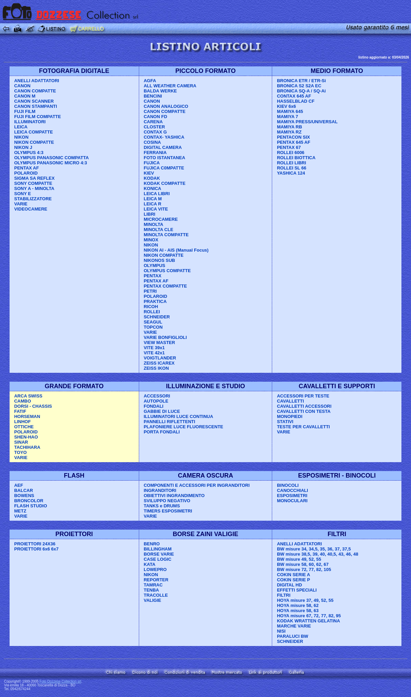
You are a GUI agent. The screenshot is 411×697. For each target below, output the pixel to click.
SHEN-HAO (26, 437)
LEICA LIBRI (157, 193)
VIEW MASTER (159, 342)
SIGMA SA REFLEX (34, 178)
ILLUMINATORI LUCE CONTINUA (178, 416)
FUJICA (152, 162)
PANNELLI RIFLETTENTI (169, 421)
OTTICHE (24, 426)
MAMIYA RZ (289, 132)
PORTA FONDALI (162, 431)
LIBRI (149, 214)
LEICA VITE (156, 209)
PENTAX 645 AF (293, 142)
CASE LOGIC (157, 559)
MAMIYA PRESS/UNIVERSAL (307, 121)
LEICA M (153, 198)
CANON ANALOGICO (166, 106)
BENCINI (153, 96)
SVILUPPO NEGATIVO (167, 500)
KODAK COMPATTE (164, 183)
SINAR (21, 442)
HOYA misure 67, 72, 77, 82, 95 (309, 615)
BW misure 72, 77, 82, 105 (304, 569)
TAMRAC (153, 584)
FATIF (20, 411)
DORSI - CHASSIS (33, 406)
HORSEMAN (27, 416)
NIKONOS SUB (159, 260)
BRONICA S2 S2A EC (299, 85)
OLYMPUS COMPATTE (167, 270)
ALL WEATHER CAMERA (170, 85)
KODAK (152, 178)
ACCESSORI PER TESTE (303, 395)
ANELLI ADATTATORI (36, 80)
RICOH (151, 306)
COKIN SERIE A (293, 574)
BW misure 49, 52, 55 (299, 559)
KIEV (149, 173)
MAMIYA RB (289, 126)
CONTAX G (155, 132)
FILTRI (283, 595)
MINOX (151, 239)
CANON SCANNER (34, 101)
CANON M (24, 96)
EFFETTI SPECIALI (297, 590)
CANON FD (155, 116)
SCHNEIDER (157, 316)
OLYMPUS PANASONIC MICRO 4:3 (50, 162)
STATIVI (285, 421)
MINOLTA (153, 224)
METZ (20, 511)
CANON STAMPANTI (35, 106)
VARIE (20, 203)
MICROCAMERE (161, 219)
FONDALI (153, 406)
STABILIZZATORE (33, 198)
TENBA (151, 590)
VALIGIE (152, 600)
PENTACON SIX (293, 137)
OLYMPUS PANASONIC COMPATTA (51, 157)
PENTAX (152, 275)
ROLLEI (152, 311)
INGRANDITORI (160, 490)
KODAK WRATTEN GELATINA (308, 620)
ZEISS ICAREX (159, 363)
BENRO (152, 543)
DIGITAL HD (289, 584)
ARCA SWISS (28, 395)
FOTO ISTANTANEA (164, 157)
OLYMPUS (154, 265)
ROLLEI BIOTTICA (296, 157)
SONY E (22, 193)
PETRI (150, 291)
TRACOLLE (156, 595)
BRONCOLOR (28, 500)
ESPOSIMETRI (292, 495)
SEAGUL (153, 322)
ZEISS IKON (156, 368)
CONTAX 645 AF (294, 96)
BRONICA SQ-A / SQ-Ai (301, 90)
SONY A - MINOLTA (34, 188)
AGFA (150, 80)
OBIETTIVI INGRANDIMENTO (174, 495)
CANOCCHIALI (292, 490)
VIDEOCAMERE (30, 209)
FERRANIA (155, 152)
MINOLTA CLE (158, 229)
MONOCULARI (292, 500)
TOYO (20, 452)
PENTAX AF (26, 167)
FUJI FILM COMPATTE (37, 116)
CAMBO (22, 401)
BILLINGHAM (158, 549)
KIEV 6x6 (286, 106)
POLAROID (26, 173)
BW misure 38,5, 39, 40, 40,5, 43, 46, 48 (317, 554)
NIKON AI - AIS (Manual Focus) (176, 250)
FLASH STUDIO (30, 505)
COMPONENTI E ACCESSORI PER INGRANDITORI (197, 485)
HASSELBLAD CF (296, 101)
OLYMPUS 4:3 (28, 152)
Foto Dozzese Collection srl (60, 681)
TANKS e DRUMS (162, 505)
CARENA (153, 121)
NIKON (21, 137)
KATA (149, 564)
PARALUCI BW (292, 636)
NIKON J (23, 147)
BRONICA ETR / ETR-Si (301, 80)
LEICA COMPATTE (33, 132)
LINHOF (22, 421)
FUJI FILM (24, 111)
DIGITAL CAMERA (163, 147)
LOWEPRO (155, 569)
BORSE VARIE (159, 554)
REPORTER (156, 579)
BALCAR (23, 490)
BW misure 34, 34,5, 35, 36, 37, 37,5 (314, 549)
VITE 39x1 (154, 347)
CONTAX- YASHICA (164, 137)
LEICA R (152, 203)
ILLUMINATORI (29, 121)
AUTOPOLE (156, 401)
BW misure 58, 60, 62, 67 (303, 564)
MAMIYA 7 (287, 116)
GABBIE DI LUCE (162, 411)
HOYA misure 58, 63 (298, 610)
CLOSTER (154, 126)
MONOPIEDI (289, 416)
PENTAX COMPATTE (165, 286)
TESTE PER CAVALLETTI (303, 426)
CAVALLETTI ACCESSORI (304, 406)
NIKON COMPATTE (34, 142)
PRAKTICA (155, 301)
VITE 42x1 (154, 352)
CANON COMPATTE (35, 90)
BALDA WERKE (160, 90)
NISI (281, 631)
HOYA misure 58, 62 (298, 605)
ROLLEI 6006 (290, 152)
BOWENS (24, 495)
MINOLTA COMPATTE (166, 234)
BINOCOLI (288, 485)
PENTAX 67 (289, 147)
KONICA (152, 188)
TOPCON (153, 327)
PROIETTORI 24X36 (34, 543)
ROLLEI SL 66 (291, 167)
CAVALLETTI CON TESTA (304, 411)
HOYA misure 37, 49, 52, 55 (305, 600)
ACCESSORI (157, 395)
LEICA (20, 126)
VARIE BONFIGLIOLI (165, 337)
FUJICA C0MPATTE (164, 167)
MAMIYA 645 (290, 111)
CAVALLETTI (290, 401)
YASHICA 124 (291, 173)
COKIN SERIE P (293, 579)
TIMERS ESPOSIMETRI (168, 511)
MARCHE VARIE (294, 626)
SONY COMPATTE (33, 183)
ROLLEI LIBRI (291, 162)
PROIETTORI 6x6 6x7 (36, 549)
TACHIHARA (27, 447)
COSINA (152, 142)
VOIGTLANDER (160, 357)
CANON (22, 85)
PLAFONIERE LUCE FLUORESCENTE (183, 426)
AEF (18, 485)
